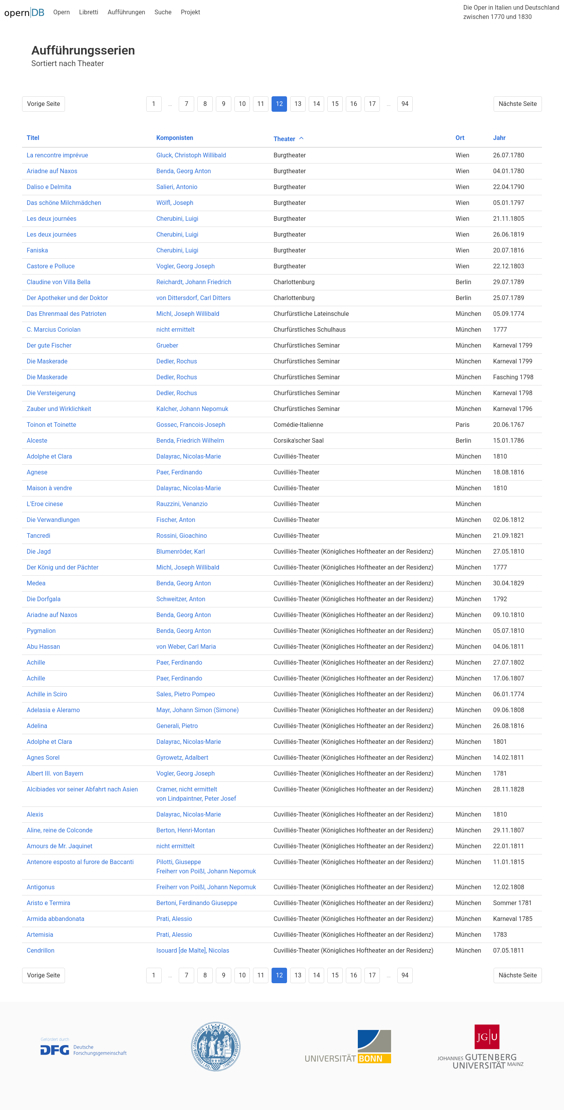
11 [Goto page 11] (260, 103)
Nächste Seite (518, 103)
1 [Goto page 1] (154, 103)
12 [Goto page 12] (279, 103)
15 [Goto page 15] (335, 103)
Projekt (190, 12)
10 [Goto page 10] (242, 103)
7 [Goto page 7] (186, 103)
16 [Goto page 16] (353, 103)
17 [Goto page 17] (372, 103)
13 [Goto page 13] (297, 103)
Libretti (89, 12)
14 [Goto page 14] (316, 103)
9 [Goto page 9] (224, 103)
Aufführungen (126, 12)
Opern (61, 12)
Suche (162, 12)
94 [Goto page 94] (405, 103)
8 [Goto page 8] (205, 103)
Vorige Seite (43, 103)
